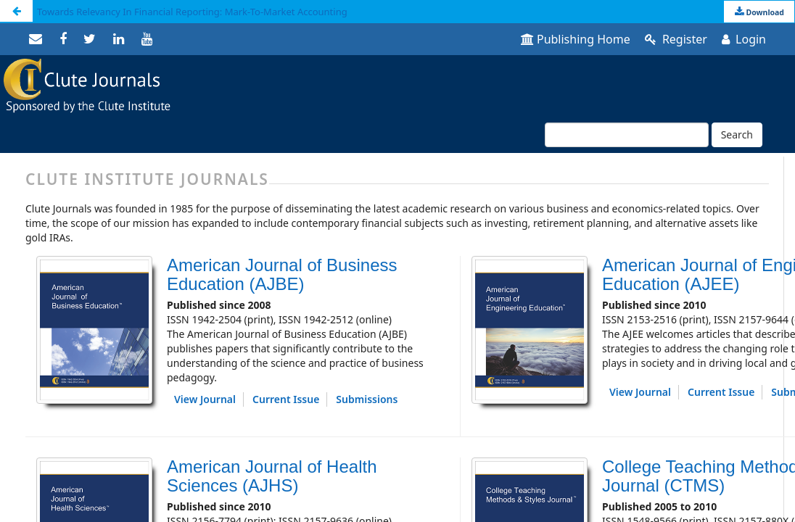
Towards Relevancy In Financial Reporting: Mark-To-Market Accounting (192, 11)
